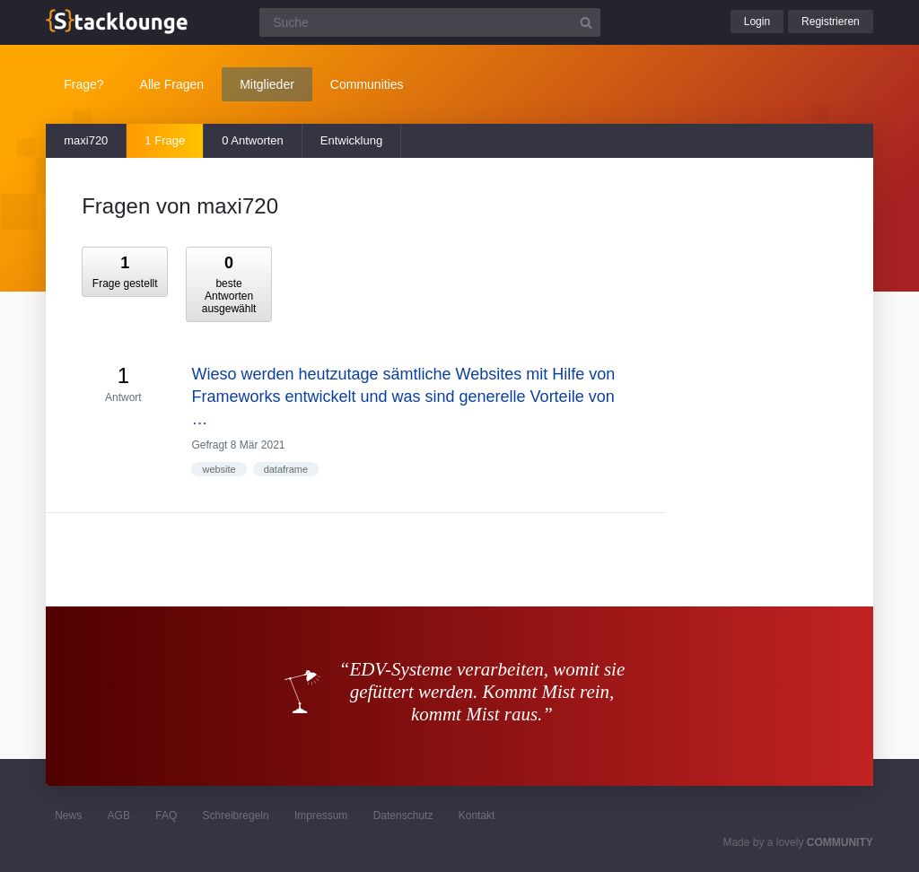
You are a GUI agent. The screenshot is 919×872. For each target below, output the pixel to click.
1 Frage (164, 140)
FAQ (166, 815)
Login (757, 21)
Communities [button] (367, 84)
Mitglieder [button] (267, 84)
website (218, 469)
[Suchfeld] (429, 22)
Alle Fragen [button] (172, 84)
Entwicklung (351, 140)
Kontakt (477, 815)
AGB (119, 815)
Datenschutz (403, 815)
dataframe (286, 469)
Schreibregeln (236, 815)
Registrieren (830, 21)
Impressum (320, 815)
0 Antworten (253, 140)
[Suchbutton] (586, 22)
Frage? (83, 84)
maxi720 (86, 140)
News (68, 815)
